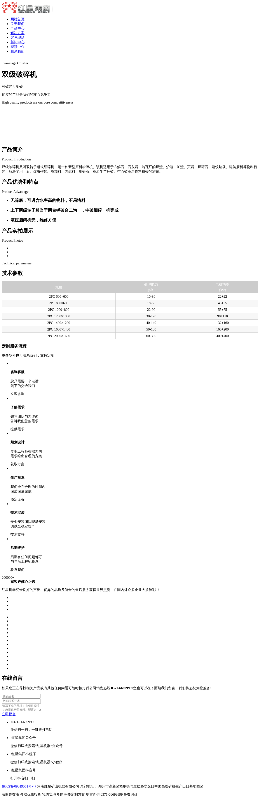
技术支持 (17, 534)
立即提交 (9, 715)
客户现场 (17, 37)
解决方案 (17, 33)
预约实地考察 (64, 796)
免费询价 (131, 796)
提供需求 (17, 429)
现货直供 (105, 796)
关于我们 (17, 24)
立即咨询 (17, 394)
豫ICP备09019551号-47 (19, 787)
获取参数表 (22, 796)
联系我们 (17, 51)
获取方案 (17, 464)
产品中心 (17, 28)
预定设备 (17, 499)
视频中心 (17, 47)
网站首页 (17, 19)
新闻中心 (17, 42)
